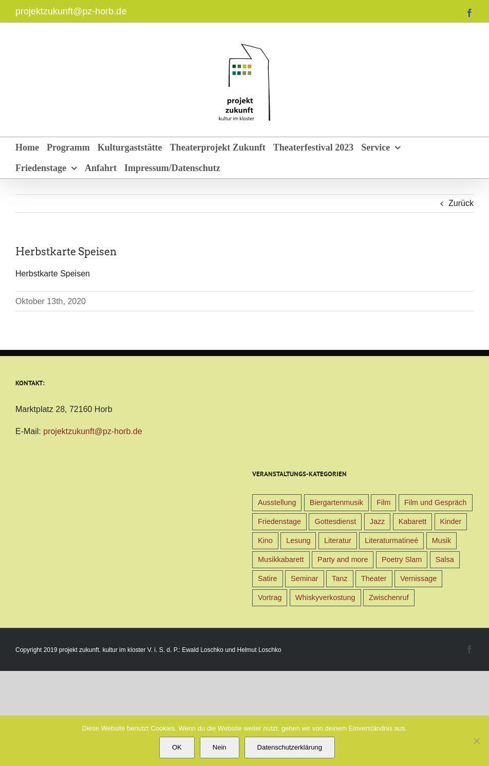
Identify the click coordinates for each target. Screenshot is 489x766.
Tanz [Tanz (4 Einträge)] (339, 578)
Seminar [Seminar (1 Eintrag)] (304, 578)
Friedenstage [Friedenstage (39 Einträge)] (279, 521)
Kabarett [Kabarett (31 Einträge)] (412, 521)
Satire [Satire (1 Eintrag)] (267, 578)
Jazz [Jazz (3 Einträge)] (377, 521)
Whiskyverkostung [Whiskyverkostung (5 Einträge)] (325, 597)
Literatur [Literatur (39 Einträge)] (337, 540)
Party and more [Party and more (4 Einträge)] (342, 559)
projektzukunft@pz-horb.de (70, 11)
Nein (220, 747)
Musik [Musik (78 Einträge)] (442, 540)
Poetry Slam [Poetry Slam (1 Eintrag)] (402, 559)
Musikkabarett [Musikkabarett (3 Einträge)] (281, 559)
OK (177, 747)
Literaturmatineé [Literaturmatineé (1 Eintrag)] (391, 540)
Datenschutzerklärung (289, 747)
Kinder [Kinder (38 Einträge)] (451, 521)
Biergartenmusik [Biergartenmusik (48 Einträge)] (336, 502)
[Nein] (476, 741)
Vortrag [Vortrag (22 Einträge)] (269, 597)
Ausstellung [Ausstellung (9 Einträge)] (277, 502)
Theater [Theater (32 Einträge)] (374, 578)
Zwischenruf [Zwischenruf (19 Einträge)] (389, 597)
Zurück (461, 203)
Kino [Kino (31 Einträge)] (265, 540)
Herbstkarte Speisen (52, 273)
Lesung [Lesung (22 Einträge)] (298, 540)
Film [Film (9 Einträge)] (383, 502)
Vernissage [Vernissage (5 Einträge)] (418, 578)
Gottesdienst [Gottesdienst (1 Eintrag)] (335, 521)
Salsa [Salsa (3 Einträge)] (445, 559)
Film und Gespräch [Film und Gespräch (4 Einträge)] (435, 502)
